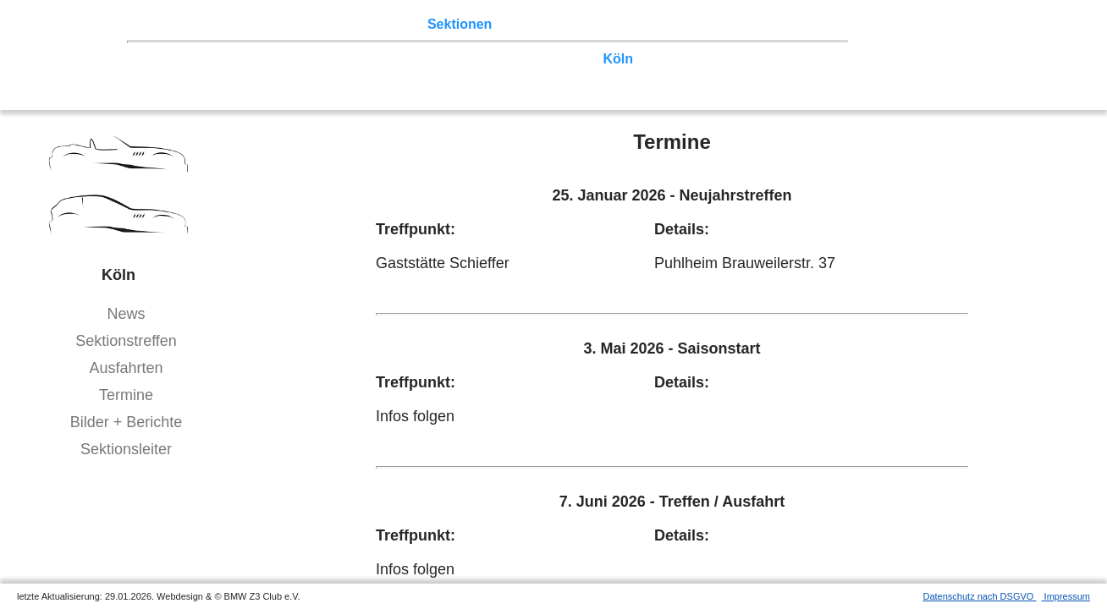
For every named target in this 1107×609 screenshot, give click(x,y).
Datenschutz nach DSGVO (980, 596)
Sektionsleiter (126, 449)
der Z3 (520, 24)
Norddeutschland (459, 59)
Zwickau (668, 59)
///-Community (784, 75)
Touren (288, 24)
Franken (172, 75)
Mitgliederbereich (759, 24)
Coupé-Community (664, 75)
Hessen (807, 59)
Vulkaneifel (738, 59)
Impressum (1066, 596)
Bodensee (563, 75)
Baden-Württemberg (354, 75)
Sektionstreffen (126, 340)
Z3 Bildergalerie (600, 24)
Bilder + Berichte (126, 422)
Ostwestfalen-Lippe (332, 59)
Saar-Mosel (243, 75)
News (126, 313)
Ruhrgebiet (558, 59)
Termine (126, 395)
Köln (618, 59)
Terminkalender (369, 24)
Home (165, 24)
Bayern (449, 75)
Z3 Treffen (224, 24)
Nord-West (180, 59)
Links (677, 24)
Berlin (242, 59)
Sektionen (459, 24)
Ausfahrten (125, 367)
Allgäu (502, 75)
